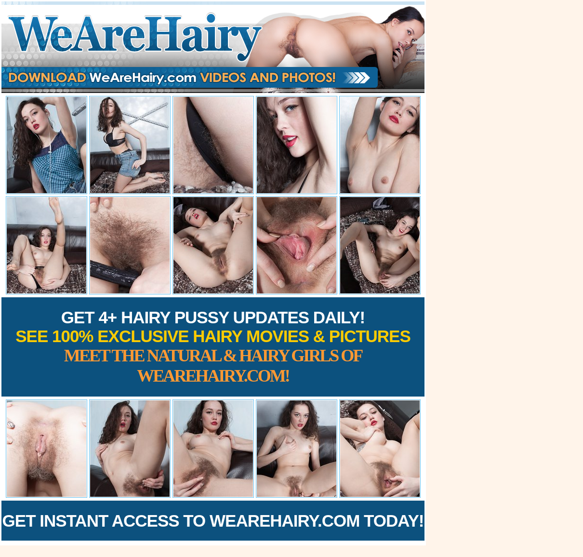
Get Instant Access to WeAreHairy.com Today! (213, 520)
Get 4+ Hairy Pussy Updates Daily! (213, 346)
